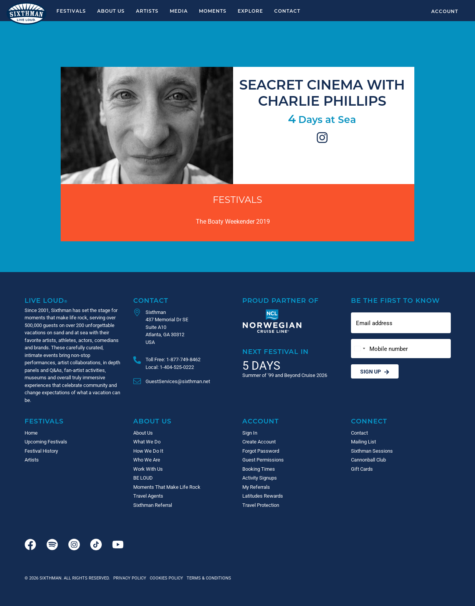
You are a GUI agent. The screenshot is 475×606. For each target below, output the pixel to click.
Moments (213, 11)
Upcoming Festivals (46, 441)
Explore (250, 11)
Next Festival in (275, 351)
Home (31, 432)
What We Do (147, 441)
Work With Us (148, 468)
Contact (287, 11)
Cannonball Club (368, 459)
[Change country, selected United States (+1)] (359, 348)
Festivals (71, 11)
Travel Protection (260, 504)
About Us (111, 11)
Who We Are (146, 459)
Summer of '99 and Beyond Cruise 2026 (284, 375)
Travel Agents (148, 495)
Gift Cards (362, 468)
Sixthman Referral (152, 504)
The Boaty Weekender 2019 (233, 221)
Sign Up (374, 371)
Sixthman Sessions (372, 450)
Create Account (259, 441)
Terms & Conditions (207, 578)
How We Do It (148, 450)
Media (179, 11)
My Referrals (256, 486)
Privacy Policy (129, 578)
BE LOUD (143, 477)
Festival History (41, 450)
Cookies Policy (165, 578)
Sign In (249, 432)
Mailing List (363, 441)
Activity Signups (259, 477)
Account (444, 11)
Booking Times (258, 468)
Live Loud (46, 300)
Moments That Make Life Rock (166, 486)
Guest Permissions (263, 459)
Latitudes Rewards (262, 495)
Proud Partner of (280, 300)
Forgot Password (260, 450)
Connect (369, 421)
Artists (147, 11)
